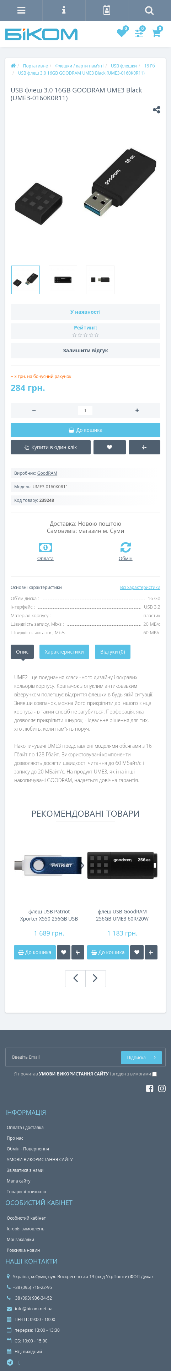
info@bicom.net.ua (30, 1309)
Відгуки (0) (112, 651)
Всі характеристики (140, 587)
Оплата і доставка (25, 1127)
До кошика (34, 952)
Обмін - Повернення (28, 1149)
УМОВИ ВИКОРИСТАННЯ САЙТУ (40, 1159)
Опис (22, 651)
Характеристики (64, 651)
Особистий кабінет (26, 1218)
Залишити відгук (85, 350)
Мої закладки (20, 1239)
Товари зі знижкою (26, 1192)
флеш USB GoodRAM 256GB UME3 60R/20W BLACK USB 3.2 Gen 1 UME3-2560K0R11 (122, 915)
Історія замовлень (25, 1229)
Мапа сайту (18, 1181)
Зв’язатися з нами (25, 1170)
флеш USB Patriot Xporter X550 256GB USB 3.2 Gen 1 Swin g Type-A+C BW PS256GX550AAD (49, 915)
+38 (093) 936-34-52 (29, 1298)
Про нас (15, 1138)
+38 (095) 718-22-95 (29, 1287)
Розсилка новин (23, 1250)
